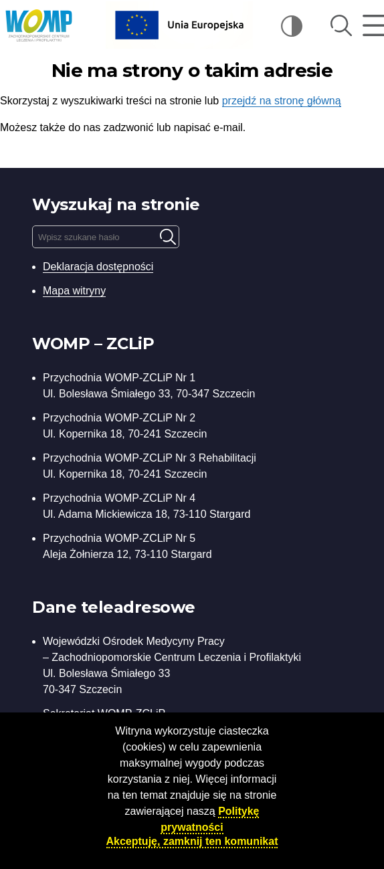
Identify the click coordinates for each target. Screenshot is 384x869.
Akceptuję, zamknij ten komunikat (192, 841)
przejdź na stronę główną (281, 100)
